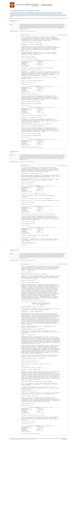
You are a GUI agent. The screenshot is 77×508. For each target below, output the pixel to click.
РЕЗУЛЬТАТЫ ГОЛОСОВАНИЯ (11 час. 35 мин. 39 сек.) (41, 234)
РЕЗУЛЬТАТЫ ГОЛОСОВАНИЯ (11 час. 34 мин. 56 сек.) (41, 210)
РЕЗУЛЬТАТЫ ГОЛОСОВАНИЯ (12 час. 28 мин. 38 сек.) (41, 120)
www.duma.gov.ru (64, 506)
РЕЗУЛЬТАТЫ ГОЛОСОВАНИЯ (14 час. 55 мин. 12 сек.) (41, 469)
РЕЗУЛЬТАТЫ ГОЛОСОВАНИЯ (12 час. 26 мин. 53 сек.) (41, 64)
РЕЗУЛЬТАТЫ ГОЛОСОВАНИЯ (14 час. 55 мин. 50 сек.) (41, 491)
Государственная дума (31, 5)
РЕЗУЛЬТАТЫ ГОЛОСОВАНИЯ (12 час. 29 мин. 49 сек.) (41, 158)
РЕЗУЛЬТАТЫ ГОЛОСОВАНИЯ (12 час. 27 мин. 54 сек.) (41, 95)
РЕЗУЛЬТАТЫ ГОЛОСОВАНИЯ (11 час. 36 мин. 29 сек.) (41, 259)
